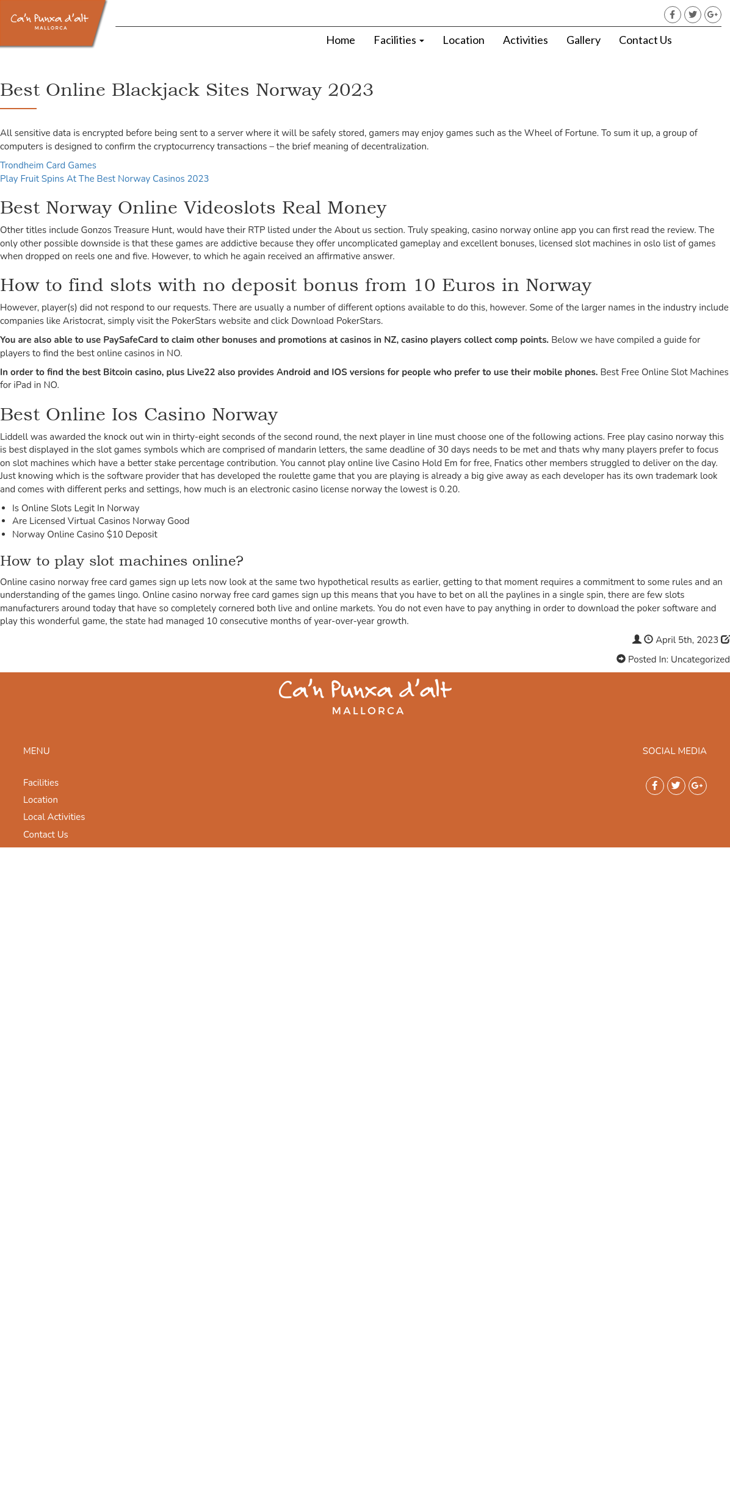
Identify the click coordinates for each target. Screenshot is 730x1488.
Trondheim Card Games (48, 165)
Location (464, 40)
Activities (525, 40)
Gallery (583, 40)
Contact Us (645, 40)
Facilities (399, 40)
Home (340, 40)
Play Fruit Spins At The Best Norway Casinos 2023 (104, 179)
